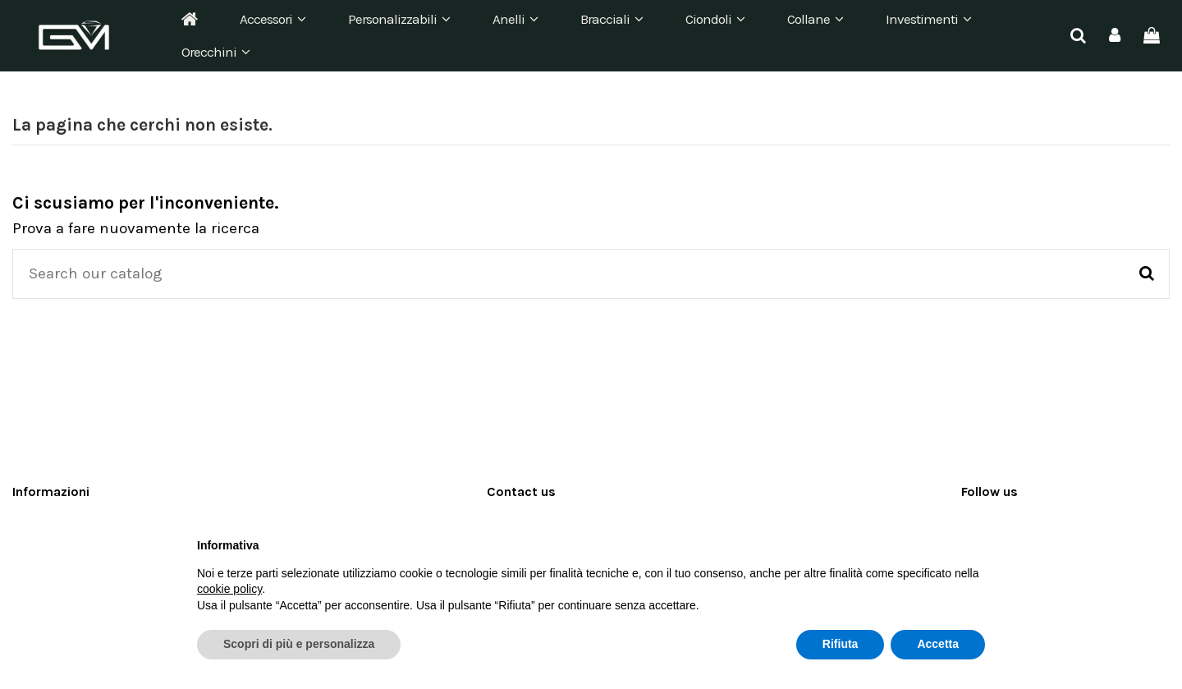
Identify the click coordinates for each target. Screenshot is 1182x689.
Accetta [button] (938, 643)
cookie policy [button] (229, 588)
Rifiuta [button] (840, 643)
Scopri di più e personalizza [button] (298, 643)
